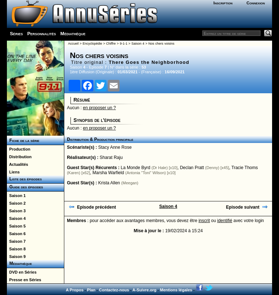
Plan (91, 290)
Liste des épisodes (24, 178)
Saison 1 (16, 195)
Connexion (255, 3)
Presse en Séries (24, 280)
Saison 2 (16, 203)
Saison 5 (16, 226)
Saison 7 (16, 241)
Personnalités (41, 33)
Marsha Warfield (108, 172)
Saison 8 (16, 249)
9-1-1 (124, 43)
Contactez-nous (114, 290)
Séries (16, 33)
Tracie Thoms (244, 167)
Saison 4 (16, 218)
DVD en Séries (21, 272)
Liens (13, 172)
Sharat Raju (111, 157)
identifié (224, 220)
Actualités (17, 164)
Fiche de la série (23, 140)
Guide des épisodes (25, 186)
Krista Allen (109, 182)
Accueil (73, 43)
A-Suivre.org (144, 290)
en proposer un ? (99, 107)
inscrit (204, 220)
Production (18, 149)
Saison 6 (16, 234)
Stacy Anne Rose (115, 147)
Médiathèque (72, 33)
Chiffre (111, 43)
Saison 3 (16, 211)
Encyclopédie (92, 43)
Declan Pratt (192, 167)
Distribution (19, 157)
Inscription (223, 3)
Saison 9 (16, 256)
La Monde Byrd (135, 167)
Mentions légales (176, 290)
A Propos (75, 290)
